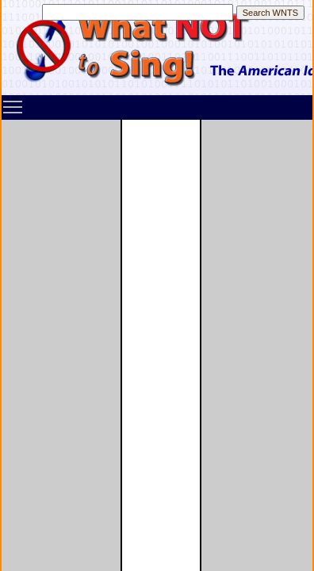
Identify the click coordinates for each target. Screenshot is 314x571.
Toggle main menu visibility (13, 101)
